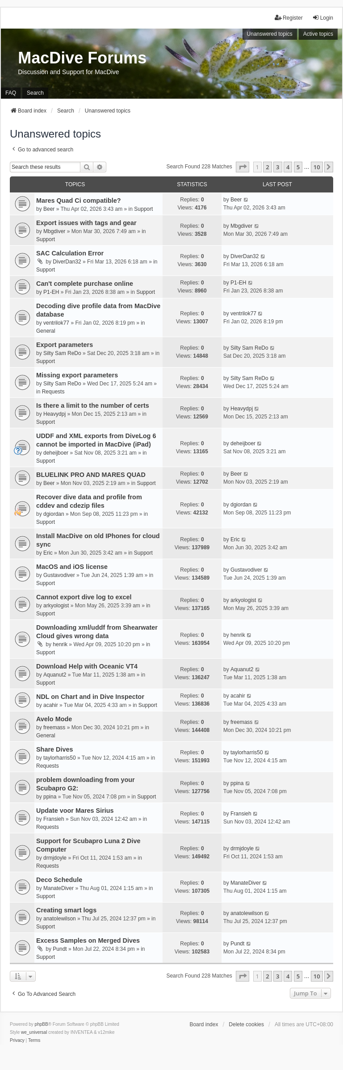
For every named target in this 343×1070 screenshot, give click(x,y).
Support (143, 209)
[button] (242, 167)
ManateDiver (58, 888)
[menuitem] (17, 1041)
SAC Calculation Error (70, 253)
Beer (48, 209)
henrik (60, 644)
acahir (50, 705)
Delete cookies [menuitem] (246, 1024)
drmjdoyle (55, 858)
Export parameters (64, 344)
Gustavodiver (59, 575)
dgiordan (53, 514)
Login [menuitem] (322, 17)
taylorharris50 (59, 758)
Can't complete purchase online (84, 283)
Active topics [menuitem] (318, 34)
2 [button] (267, 167)
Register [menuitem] (289, 17)
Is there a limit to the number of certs (92, 405)
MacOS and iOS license (72, 566)
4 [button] (287, 167)
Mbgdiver (54, 231)
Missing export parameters (77, 375)
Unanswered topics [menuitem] (270, 34)
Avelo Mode (54, 719)
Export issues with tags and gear (86, 222)
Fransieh (53, 819)
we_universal (34, 1032)
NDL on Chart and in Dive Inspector (90, 696)
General (45, 331)
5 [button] (298, 167)
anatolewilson (59, 918)
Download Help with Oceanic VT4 (87, 666)
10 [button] (317, 167)
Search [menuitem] (35, 93)
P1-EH (51, 292)
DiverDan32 (67, 262)
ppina (49, 797)
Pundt (60, 949)
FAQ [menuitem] (10, 93)
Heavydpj (54, 414)
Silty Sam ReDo (62, 353)
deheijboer (55, 453)
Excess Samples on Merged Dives (88, 940)
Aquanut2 (54, 675)
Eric (48, 553)
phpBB (41, 1024)
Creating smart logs (66, 910)
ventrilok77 (56, 323)
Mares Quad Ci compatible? (78, 200)
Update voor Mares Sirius (75, 810)
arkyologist (56, 605)
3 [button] (277, 167)
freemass (54, 727)
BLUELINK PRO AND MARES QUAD (91, 474)
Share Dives (54, 749)
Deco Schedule (59, 879)
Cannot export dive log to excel (84, 597)
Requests (53, 392)
